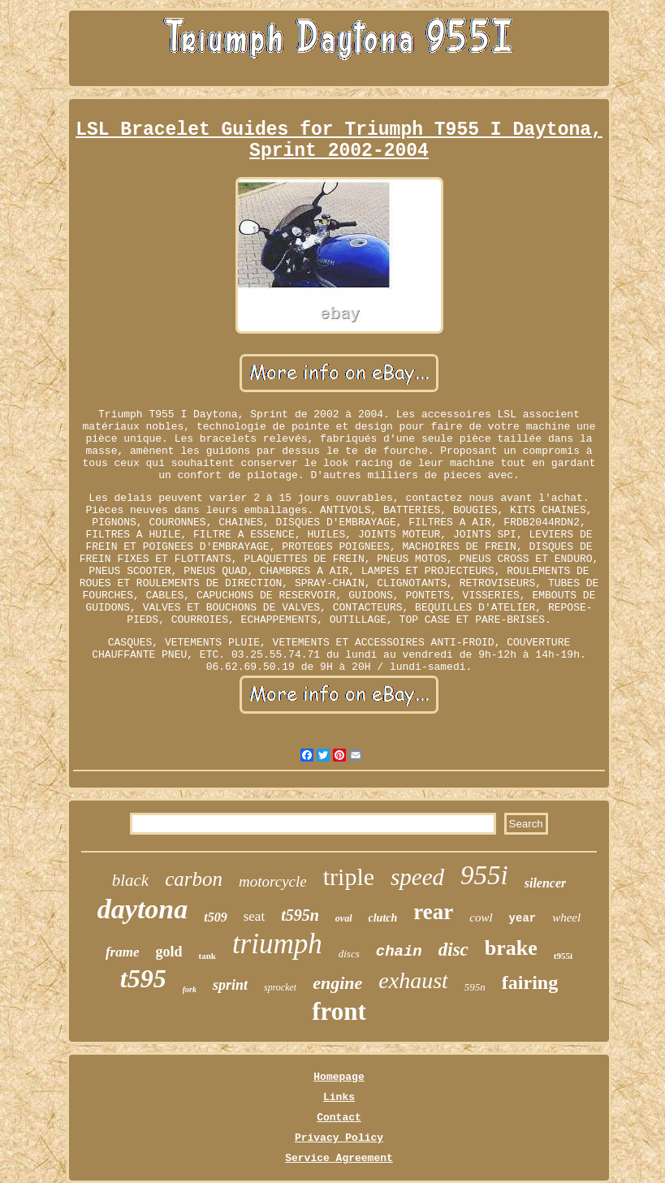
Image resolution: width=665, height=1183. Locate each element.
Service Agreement (339, 1158)
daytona (142, 909)
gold (168, 951)
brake (511, 948)
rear (433, 912)
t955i (563, 956)
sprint (230, 985)
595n (475, 987)
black (130, 880)
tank (206, 956)
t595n (300, 915)
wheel (566, 917)
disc (453, 949)
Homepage (338, 1077)
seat (254, 916)
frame (123, 952)
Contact (339, 1118)
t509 (215, 917)
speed (417, 877)
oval (343, 918)
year (523, 918)
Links (339, 1097)
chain (399, 952)
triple (348, 876)
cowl (480, 917)
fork (189, 989)
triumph (277, 944)
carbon (193, 879)
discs (349, 954)
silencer (546, 883)
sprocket (280, 987)
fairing (530, 982)
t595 (143, 978)
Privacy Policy (339, 1138)
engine (337, 983)
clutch (383, 918)
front (339, 1011)
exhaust (413, 980)
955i (484, 875)
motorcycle (273, 881)
